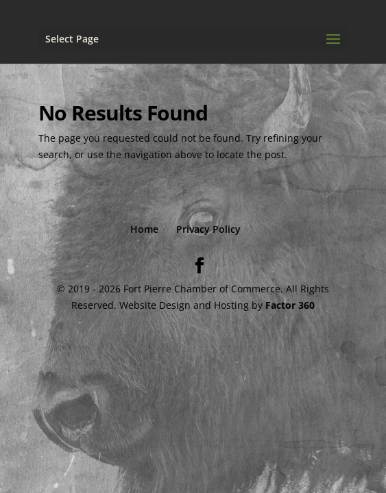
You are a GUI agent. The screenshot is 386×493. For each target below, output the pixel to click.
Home (144, 229)
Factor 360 (290, 305)
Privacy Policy (208, 229)
